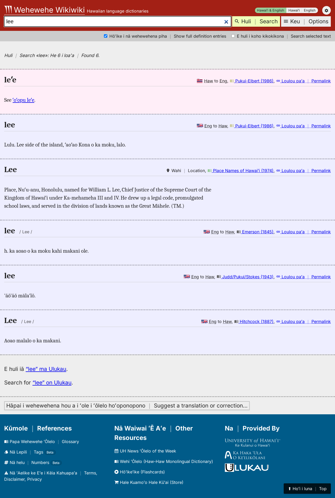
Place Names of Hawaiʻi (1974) (240, 170)
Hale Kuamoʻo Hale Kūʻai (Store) (148, 482)
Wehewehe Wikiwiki (44, 9)
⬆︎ (307, 488)
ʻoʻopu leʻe (23, 100)
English (310, 10)
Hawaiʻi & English (270, 10)
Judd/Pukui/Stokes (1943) (245, 276)
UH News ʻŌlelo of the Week (145, 451)
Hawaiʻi (294, 10)
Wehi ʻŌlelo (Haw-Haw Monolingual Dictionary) (163, 461)
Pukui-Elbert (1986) (251, 80)
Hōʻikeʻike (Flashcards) (139, 471)
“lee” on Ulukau (51, 382)
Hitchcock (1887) (253, 321)
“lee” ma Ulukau (46, 369)
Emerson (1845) (255, 231)
